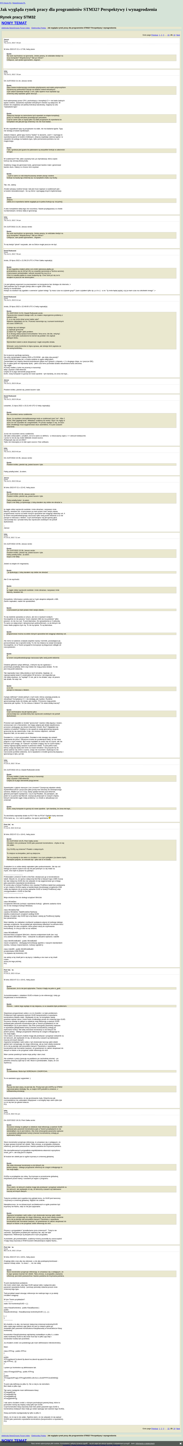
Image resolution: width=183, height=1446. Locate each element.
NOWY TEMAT (14, 23)
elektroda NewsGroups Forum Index (16, 28)
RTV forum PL (5, 3)
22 (168, 35)
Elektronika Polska (38, 28)
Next (178, 35)
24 (174, 35)
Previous (154, 35)
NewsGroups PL (19, 3)
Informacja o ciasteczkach (145, 1443)
